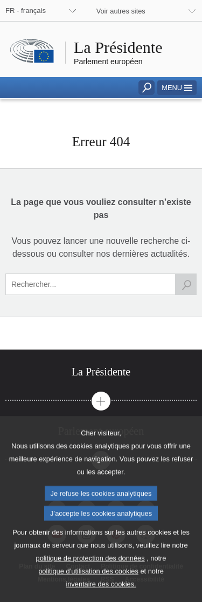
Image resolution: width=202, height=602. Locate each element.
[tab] (101, 372)
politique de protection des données (90, 576)
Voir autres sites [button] (120, 11)
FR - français (25, 10)
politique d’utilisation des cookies (88, 589)
